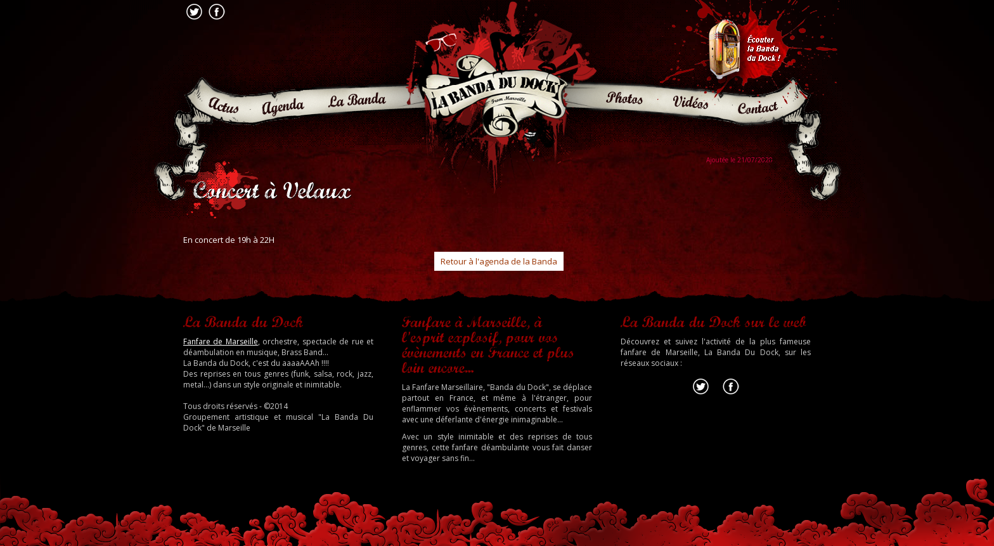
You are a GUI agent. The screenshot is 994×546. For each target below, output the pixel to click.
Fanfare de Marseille (220, 341)
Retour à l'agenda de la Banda (499, 261)
